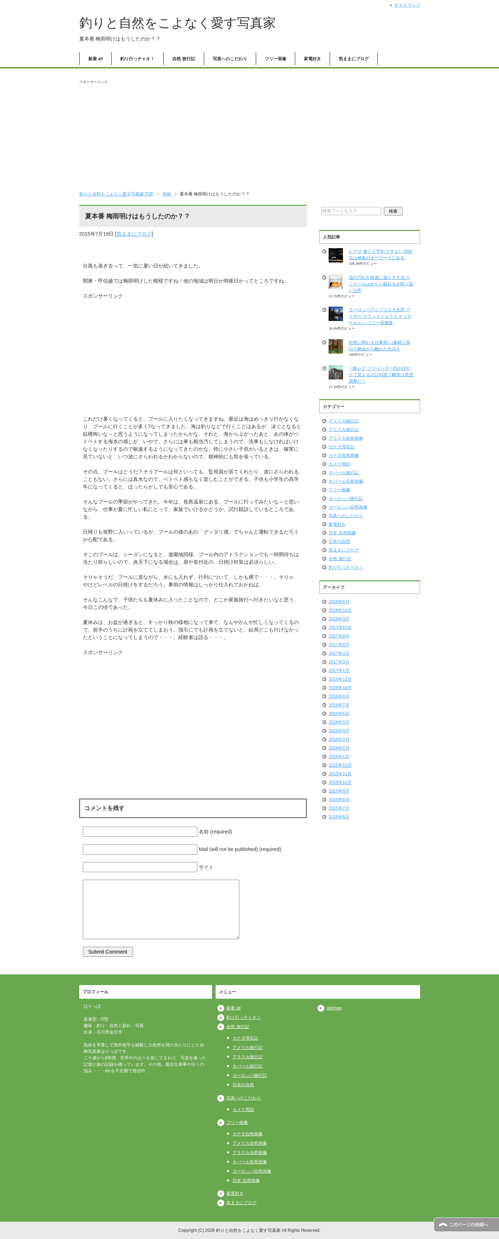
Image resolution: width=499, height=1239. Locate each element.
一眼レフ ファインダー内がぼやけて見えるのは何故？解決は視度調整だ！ (381, 375)
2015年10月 (340, 782)
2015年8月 (339, 799)
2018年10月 (340, 610)
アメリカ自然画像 (249, 1143)
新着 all (95, 58)
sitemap (334, 1008)
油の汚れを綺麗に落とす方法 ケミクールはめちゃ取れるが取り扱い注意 (381, 284)
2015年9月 (339, 791)
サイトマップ (407, 5)
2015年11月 (340, 773)
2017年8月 (339, 644)
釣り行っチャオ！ (137, 58)
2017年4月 (339, 653)
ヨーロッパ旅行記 (346, 498)
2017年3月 (339, 662)
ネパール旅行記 (344, 472)
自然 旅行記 (183, 58)
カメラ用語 (339, 464)
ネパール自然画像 (346, 481)
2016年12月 (340, 679)
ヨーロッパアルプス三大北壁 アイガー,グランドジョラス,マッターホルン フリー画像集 (380, 316)
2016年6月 (339, 713)
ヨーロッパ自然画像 (348, 507)
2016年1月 (339, 756)
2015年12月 (340, 765)
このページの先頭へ (468, 1224)
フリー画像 (275, 58)
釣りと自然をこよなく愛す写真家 (177, 22)
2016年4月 (339, 730)
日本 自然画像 (342, 532)
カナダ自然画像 (344, 455)
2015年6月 (339, 816)
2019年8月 (339, 601)
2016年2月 (339, 748)
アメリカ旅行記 (344, 421)
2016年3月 (339, 739)
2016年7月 (339, 705)
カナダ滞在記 (341, 446)
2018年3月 (339, 618)
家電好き (312, 58)
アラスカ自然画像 (346, 438)
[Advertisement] (249, 135)
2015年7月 (339, 808)
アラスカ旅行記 (344, 429)
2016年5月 (339, 722)
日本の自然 (339, 541)
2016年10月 (340, 687)
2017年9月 (339, 636)
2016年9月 (339, 696)
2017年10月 (340, 627)
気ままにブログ (354, 58)
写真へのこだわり (230, 58)
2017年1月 (339, 670)
